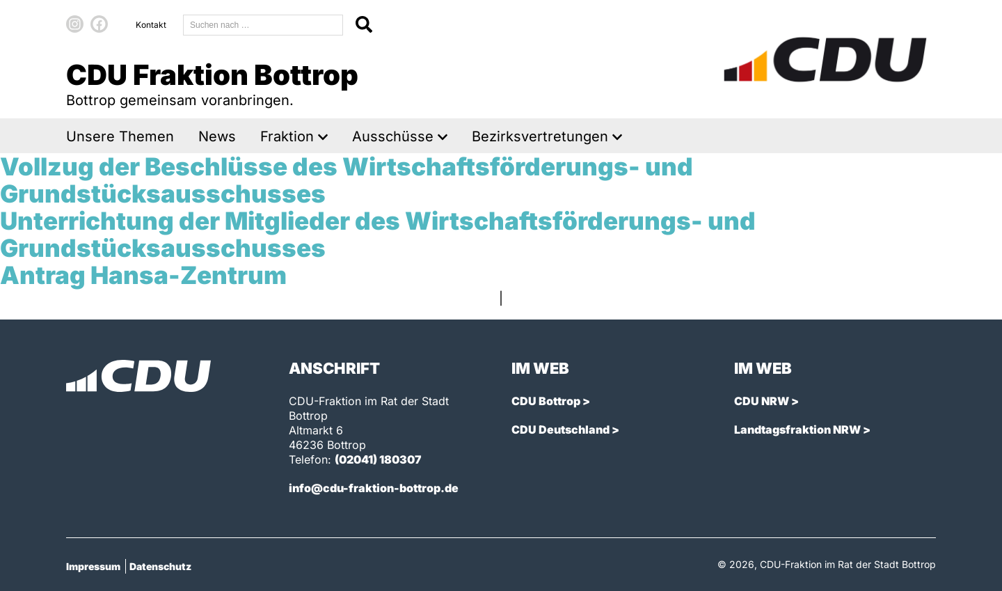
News (217, 137)
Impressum (93, 566)
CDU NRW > (766, 401)
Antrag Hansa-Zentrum (143, 275)
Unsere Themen (120, 137)
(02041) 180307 (378, 459)
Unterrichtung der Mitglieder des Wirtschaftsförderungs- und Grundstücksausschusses (378, 234)
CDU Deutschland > (565, 429)
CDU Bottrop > (550, 401)
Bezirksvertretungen (540, 137)
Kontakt (151, 24)
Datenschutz (160, 566)
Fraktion (287, 137)
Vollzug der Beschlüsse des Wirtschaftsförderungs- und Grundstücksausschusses (346, 180)
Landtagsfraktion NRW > (802, 429)
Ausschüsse (393, 137)
